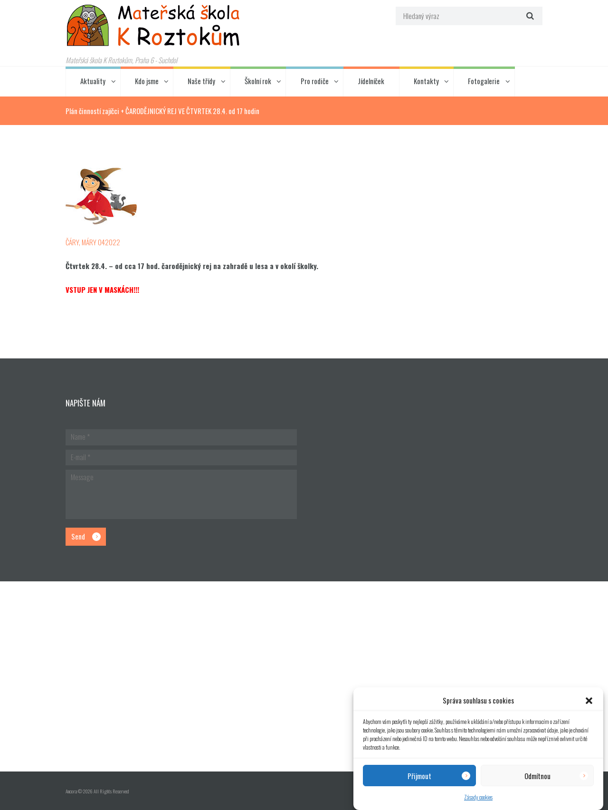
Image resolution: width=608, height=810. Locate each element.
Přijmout (419, 776)
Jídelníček (371, 81)
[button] (589, 700)
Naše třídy (201, 81)
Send (78, 536)
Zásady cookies (478, 797)
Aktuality (92, 81)
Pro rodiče (315, 81)
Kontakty (426, 81)
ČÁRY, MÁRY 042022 (93, 242)
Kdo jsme (147, 81)
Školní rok (258, 81)
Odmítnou (537, 776)
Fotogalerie (484, 81)
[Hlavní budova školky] (304, 676)
